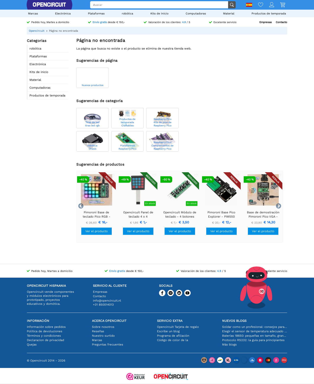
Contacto (281, 22)
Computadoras (196, 13)
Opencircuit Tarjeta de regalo (178, 327)
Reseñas (98, 331)
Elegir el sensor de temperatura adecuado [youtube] (254, 331)
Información (38, 321)
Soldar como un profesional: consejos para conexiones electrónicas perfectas (254, 327)
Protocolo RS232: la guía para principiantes (253, 340)
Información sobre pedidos (46, 327)
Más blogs (229, 344)
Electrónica (63, 13)
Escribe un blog (168, 331)
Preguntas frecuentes (107, 344)
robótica (127, 13)
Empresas (265, 22)
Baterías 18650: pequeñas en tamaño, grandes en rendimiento (254, 335)
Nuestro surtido (103, 335)
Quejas (32, 344)
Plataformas (96, 13)
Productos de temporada (269, 13)
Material (228, 13)
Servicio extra (169, 321)
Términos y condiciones (44, 335)
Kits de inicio (159, 13)
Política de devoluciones (44, 331)
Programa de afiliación (173, 335)
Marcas (33, 13)
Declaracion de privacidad (45, 340)
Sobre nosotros (103, 327)
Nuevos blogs (234, 321)
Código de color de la (172, 340)
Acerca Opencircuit (109, 321)
